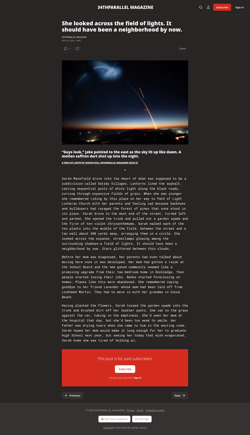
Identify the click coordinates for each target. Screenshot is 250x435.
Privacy (131, 410)
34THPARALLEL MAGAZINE (74, 37)
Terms (140, 410)
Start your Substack (114, 419)
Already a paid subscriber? (125, 377)
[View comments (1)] (67, 48)
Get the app (142, 419)
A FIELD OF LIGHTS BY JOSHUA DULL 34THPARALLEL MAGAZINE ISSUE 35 (100, 162)
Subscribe (222, 7)
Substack (108, 427)
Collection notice (154, 410)
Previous (72, 395)
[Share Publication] (208, 7)
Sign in (239, 7)
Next (179, 395)
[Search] (200, 7)
